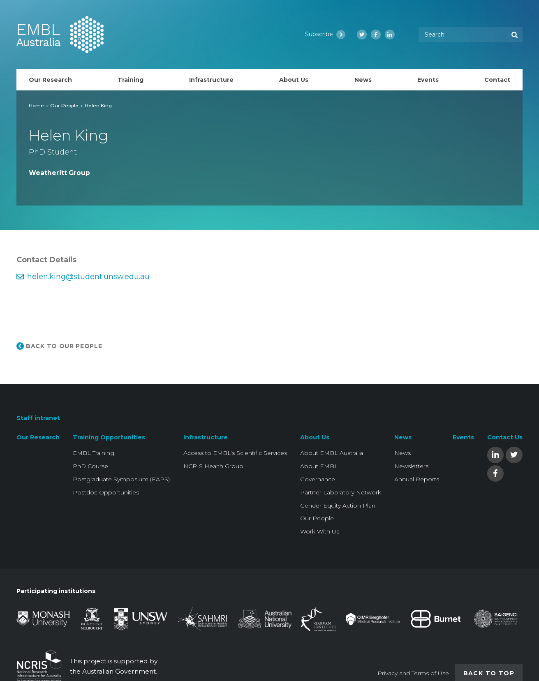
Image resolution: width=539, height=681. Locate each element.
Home (36, 105)
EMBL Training (93, 453)
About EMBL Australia (331, 453)
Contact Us (505, 437)
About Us (314, 437)
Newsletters (411, 466)
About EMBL (319, 466)
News (403, 437)
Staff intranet (38, 418)
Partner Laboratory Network (340, 492)
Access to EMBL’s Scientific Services (235, 453)
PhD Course (90, 466)
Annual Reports (416, 479)
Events (463, 437)
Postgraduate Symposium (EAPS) (121, 479)
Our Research (38, 437)
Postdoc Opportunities (106, 492)
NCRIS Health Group (213, 466)
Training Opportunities (109, 437)
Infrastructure (205, 437)
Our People (64, 105)
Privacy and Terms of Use (413, 673)
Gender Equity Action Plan (337, 505)
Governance (317, 479)
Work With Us (319, 531)
